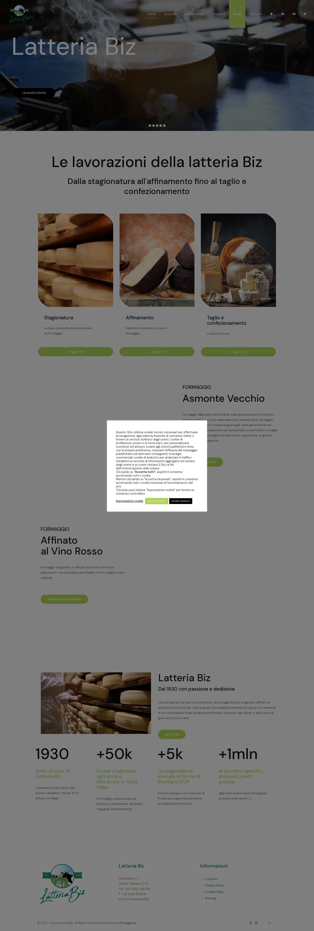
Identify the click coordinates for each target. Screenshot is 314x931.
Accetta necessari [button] (181, 501)
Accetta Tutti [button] (156, 501)
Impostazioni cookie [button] (129, 501)
